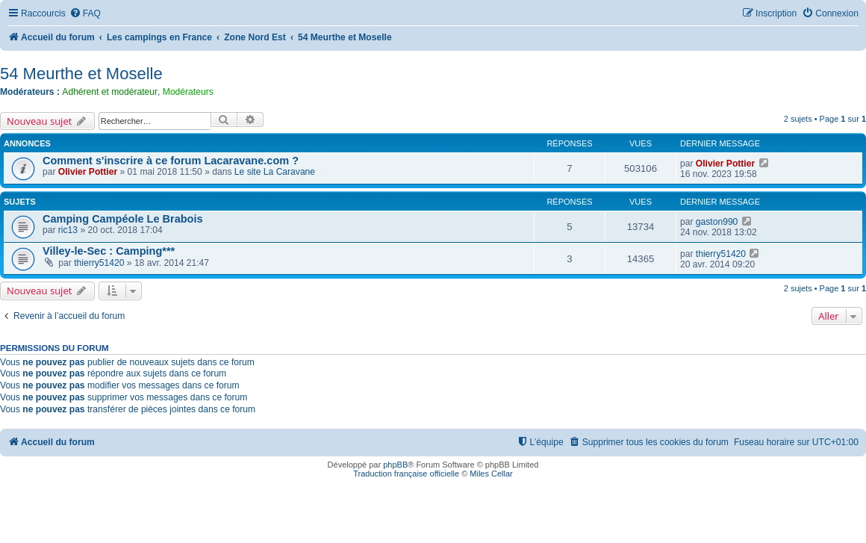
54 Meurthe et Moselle (81, 73)
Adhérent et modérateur (110, 92)
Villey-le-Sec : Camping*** (109, 251)
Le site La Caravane (274, 172)
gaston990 (717, 222)
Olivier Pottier (87, 172)
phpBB (395, 464)
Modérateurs (188, 92)
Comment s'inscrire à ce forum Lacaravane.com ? (171, 161)
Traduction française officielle (406, 473)
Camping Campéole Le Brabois (123, 219)
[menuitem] (85, 14)
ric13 (68, 230)
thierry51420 (99, 263)
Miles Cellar (491, 473)
